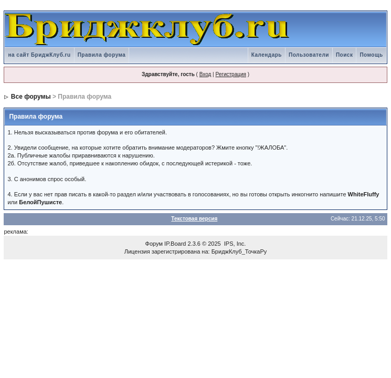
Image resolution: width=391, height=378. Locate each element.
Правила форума (102, 55)
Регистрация (230, 74)
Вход (205, 74)
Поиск (344, 55)
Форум (154, 243)
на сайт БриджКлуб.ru (39, 55)
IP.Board (175, 243)
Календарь (266, 55)
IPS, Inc (234, 243)
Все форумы (31, 96)
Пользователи (309, 55)
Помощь (371, 55)
